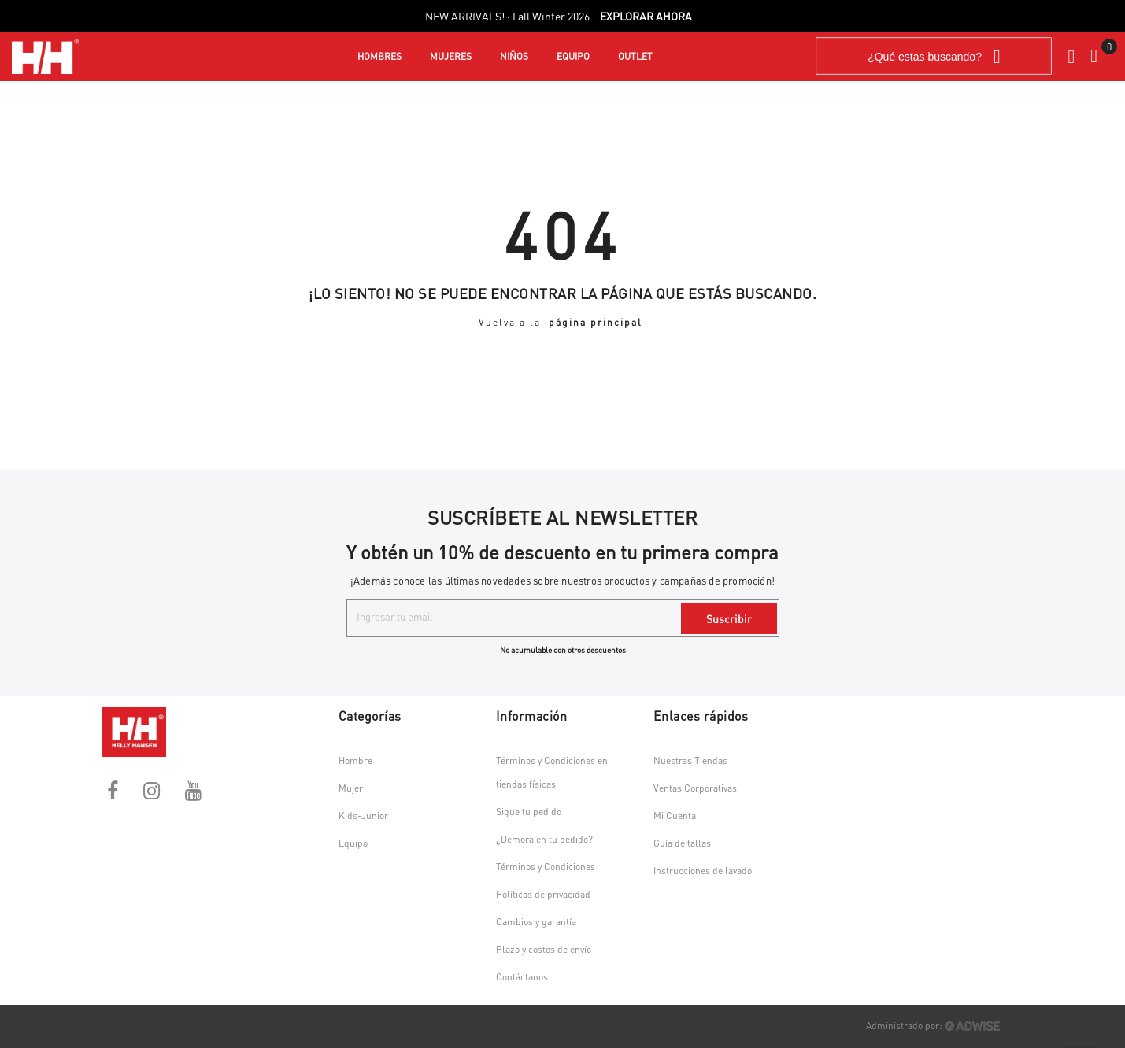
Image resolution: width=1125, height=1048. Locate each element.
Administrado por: (933, 1025)
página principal (595, 322)
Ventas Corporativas (695, 788)
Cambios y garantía (536, 922)
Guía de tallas (682, 843)
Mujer (351, 788)
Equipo (353, 843)
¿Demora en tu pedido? (544, 839)
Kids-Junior (363, 815)
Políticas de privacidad (543, 894)
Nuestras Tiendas (690, 760)
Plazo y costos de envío (543, 949)
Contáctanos (522, 977)
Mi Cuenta (674, 815)
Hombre (355, 760)
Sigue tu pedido (528, 811)
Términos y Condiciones (545, 867)
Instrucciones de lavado (702, 870)
